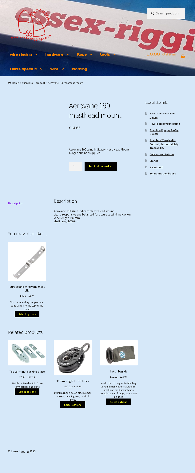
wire (54, 69)
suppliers (27, 83)
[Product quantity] (75, 166)
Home (15, 83)
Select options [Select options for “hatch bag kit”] (118, 402)
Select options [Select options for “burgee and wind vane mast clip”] (27, 314)
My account (156, 167)
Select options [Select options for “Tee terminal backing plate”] (27, 391)
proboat (40, 83)
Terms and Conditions (163, 173)
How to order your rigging (165, 123)
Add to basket (103, 166)
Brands (154, 160)
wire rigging (21, 54)
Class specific (23, 69)
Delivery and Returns (162, 154)
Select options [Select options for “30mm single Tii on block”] (73, 404)
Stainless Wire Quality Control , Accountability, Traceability (164, 144)
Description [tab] (15, 203)
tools (105, 54)
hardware (54, 54)
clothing (79, 69)
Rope (82, 54)
